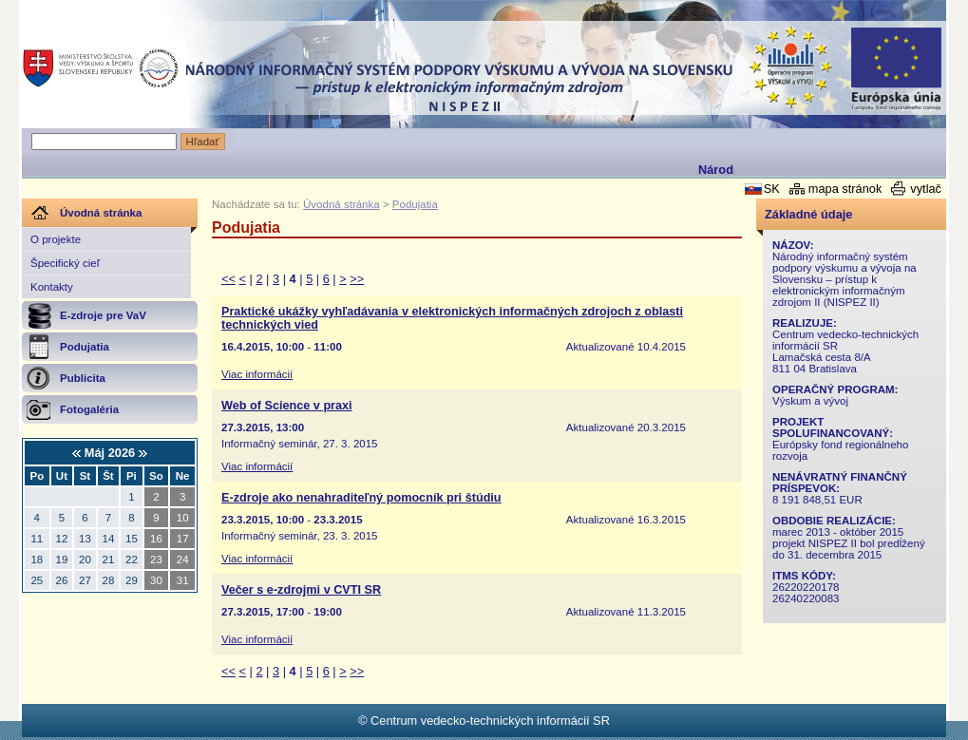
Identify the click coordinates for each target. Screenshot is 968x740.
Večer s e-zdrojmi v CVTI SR (301, 590)
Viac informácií (257, 374)
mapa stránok (845, 188)
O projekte (55, 239)
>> (357, 279)
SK (772, 188)
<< (228, 279)
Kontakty (51, 287)
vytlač (925, 188)
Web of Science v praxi (286, 405)
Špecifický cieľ (65, 263)
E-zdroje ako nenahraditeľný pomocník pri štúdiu (361, 497)
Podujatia (415, 204)
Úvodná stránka (341, 204)
